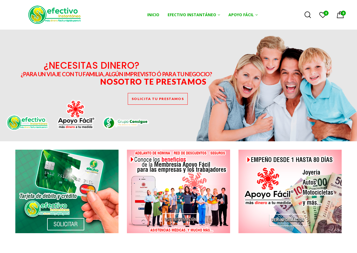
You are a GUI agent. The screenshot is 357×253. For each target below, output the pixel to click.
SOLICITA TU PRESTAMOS (158, 99)
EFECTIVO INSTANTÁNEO (192, 14)
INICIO (153, 14)
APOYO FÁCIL (241, 14)
